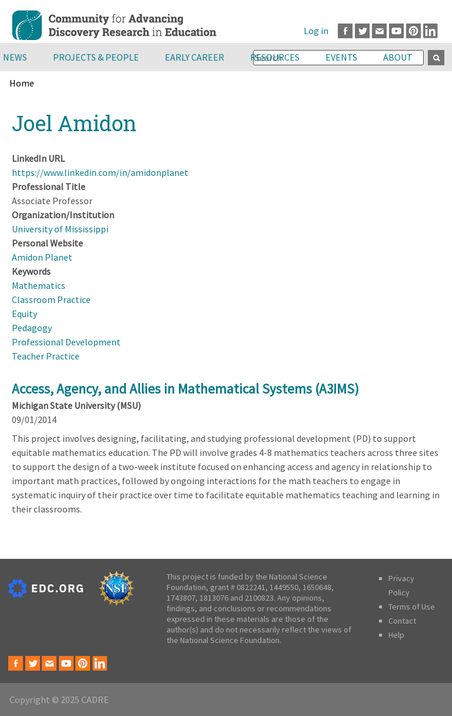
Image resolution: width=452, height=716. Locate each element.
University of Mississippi (60, 229)
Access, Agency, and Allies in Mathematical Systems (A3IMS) (185, 388)
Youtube (396, 31)
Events (341, 57)
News (15, 57)
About (398, 57)
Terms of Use (411, 606)
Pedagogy (32, 328)
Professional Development (66, 342)
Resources (275, 57)
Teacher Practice (45, 356)
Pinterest (413, 31)
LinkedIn (430, 31)
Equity (24, 313)
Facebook (345, 31)
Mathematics (38, 285)
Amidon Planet (42, 257)
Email (379, 31)
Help (396, 635)
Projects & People (96, 57)
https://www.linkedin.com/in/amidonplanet (100, 172)
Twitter (362, 31)
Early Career (194, 57)
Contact (402, 620)
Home (21, 83)
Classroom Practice (51, 299)
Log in (316, 30)
